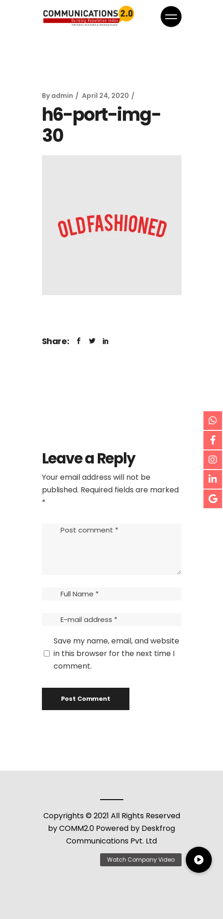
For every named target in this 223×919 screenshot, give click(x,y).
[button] (199, 860)
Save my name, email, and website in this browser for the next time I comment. (116, 653)
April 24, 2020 (105, 95)
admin (62, 95)
